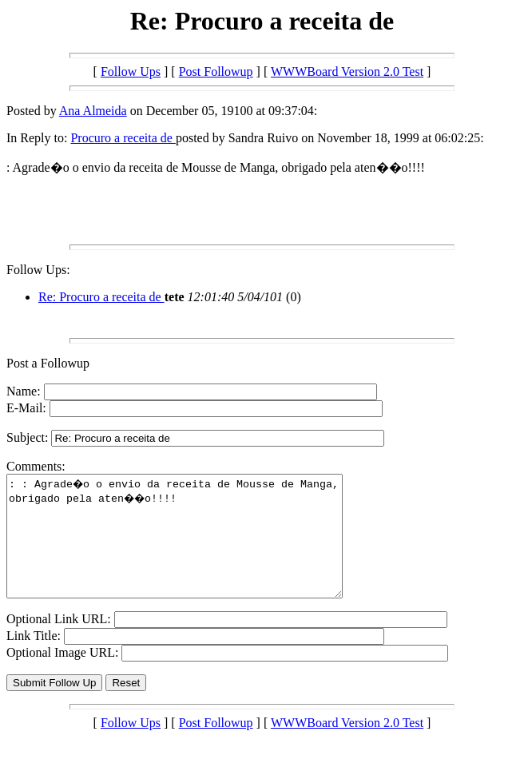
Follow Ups (131, 71)
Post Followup (216, 71)
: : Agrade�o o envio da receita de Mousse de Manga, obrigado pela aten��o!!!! (194, 548)
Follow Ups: (38, 269)
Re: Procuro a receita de (101, 297)
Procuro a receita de (122, 138)
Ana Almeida (93, 110)
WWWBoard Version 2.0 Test (347, 71)
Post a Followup (47, 363)
